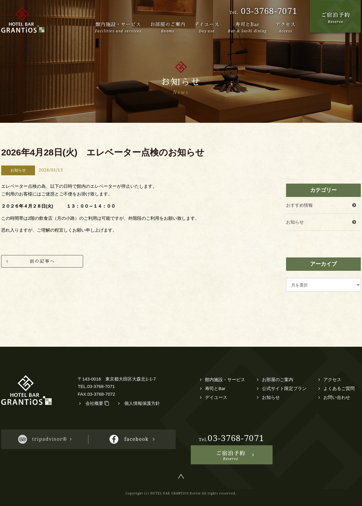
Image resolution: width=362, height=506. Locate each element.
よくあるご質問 (339, 388)
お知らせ (295, 222)
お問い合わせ (336, 397)
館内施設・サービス (225, 379)
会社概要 (97, 403)
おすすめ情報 (299, 205)
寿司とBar (215, 388)
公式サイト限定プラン (284, 388)
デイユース (216, 397)
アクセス (332, 379)
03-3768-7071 (269, 11)
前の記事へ (42, 261)
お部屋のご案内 (277, 379)
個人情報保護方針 (142, 403)
